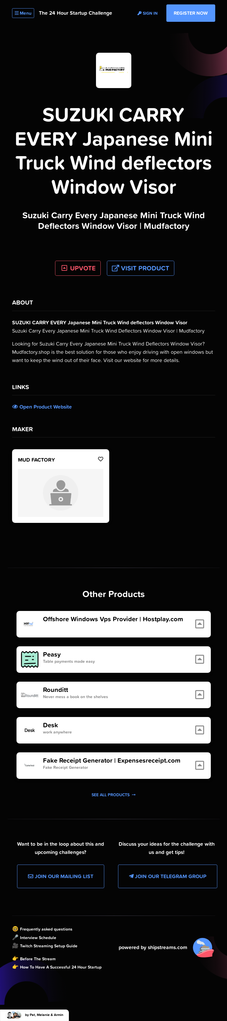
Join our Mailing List (60, 876)
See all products (113, 795)
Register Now (191, 12)
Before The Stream (38, 959)
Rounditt (55, 690)
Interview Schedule (38, 938)
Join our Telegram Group (167, 876)
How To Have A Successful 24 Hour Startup (61, 967)
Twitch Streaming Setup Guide (48, 946)
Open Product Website (42, 407)
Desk (50, 725)
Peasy (52, 654)
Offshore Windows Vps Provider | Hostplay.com (113, 619)
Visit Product (140, 268)
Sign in (147, 13)
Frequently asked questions (46, 929)
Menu (23, 13)
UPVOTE (78, 268)
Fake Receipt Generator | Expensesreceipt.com (111, 760)
